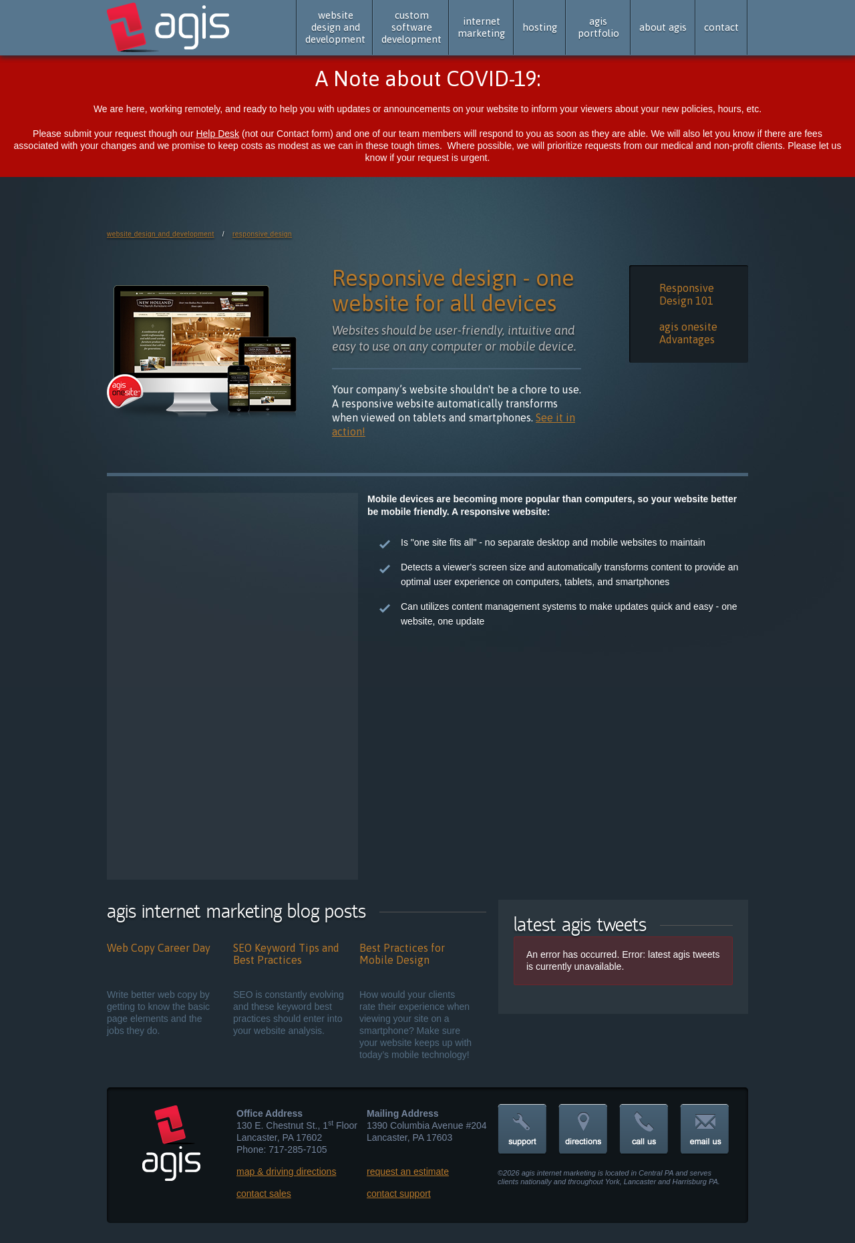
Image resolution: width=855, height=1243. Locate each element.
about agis (663, 27)
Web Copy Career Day (158, 948)
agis (169, 28)
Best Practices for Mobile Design (402, 954)
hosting (539, 27)
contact (721, 27)
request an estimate (408, 1171)
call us (644, 1130)
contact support (399, 1193)
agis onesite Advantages (688, 333)
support (522, 1130)
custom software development (411, 27)
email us (704, 1130)
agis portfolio (598, 27)
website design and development (335, 27)
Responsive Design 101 (686, 294)
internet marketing (481, 27)
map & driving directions (286, 1171)
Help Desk (217, 133)
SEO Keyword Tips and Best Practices (286, 954)
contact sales (263, 1193)
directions (583, 1130)
